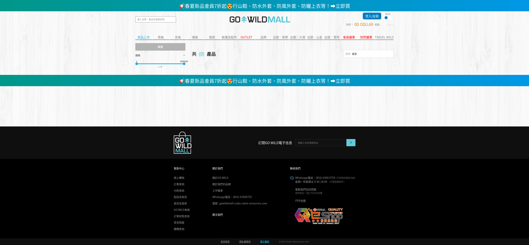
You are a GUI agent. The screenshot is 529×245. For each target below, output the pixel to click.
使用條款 (225, 241)
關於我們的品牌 (221, 184)
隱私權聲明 (245, 241)
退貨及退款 (180, 203)
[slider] (136, 63)
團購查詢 (179, 229)
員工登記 (264, 241)
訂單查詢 (179, 184)
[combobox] (368, 56)
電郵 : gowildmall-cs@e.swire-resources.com (239, 203)
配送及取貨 (180, 197)
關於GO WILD (220, 178)
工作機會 (217, 190)
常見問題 (179, 222)
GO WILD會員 (182, 210)
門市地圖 (300, 200)
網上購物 (179, 178)
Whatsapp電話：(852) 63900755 (232, 197)
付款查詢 (179, 190)
